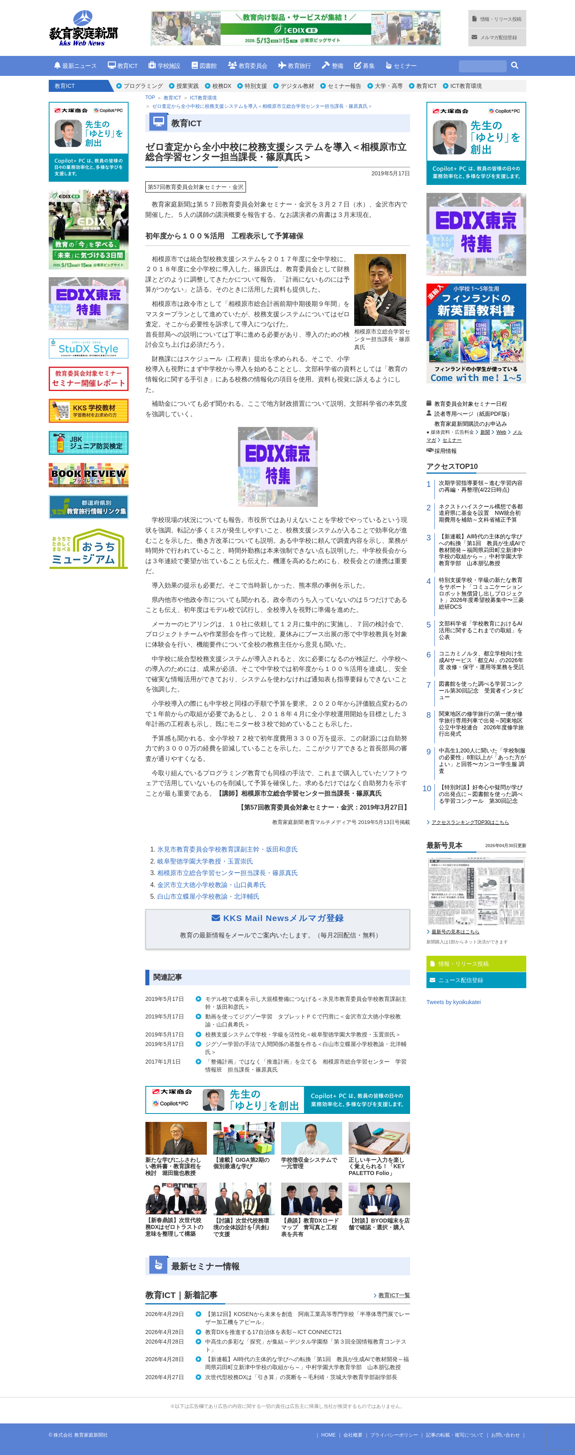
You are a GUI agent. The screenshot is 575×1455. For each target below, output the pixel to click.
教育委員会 (248, 65)
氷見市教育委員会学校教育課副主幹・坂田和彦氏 (227, 849)
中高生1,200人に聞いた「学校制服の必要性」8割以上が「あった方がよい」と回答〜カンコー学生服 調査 (482, 760)
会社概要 (353, 1435)
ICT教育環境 (466, 86)
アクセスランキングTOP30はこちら (470, 822)
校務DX (221, 86)
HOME (328, 1435)
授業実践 (187, 86)
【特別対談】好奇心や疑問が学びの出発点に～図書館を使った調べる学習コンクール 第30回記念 (481, 794)
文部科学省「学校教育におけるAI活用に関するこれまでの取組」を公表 (481, 630)
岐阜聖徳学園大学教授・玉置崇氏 (205, 861)
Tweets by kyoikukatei (453, 1002)
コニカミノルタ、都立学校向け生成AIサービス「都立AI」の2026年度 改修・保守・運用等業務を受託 (481, 660)
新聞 (485, 432)
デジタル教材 (297, 86)
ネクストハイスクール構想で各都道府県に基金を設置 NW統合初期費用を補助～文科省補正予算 (481, 513)
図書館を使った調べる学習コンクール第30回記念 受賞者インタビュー (481, 691)
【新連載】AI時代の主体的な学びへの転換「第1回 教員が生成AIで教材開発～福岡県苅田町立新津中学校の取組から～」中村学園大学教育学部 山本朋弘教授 (482, 549)
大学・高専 (389, 86)
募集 (364, 65)
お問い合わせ (505, 1435)
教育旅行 (294, 65)
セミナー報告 (344, 86)
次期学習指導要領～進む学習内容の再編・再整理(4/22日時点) (481, 486)
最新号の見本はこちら (456, 932)
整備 (332, 65)
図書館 (204, 65)
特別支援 (256, 86)
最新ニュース (75, 65)
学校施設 (164, 65)
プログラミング (143, 86)
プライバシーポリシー (394, 1435)
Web (501, 432)
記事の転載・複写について (455, 1435)
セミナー (401, 65)
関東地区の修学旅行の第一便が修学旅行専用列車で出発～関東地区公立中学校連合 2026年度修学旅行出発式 (481, 724)
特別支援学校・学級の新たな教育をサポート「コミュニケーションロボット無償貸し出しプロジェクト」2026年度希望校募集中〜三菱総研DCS (481, 593)
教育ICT (123, 65)
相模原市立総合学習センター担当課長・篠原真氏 (227, 872)
